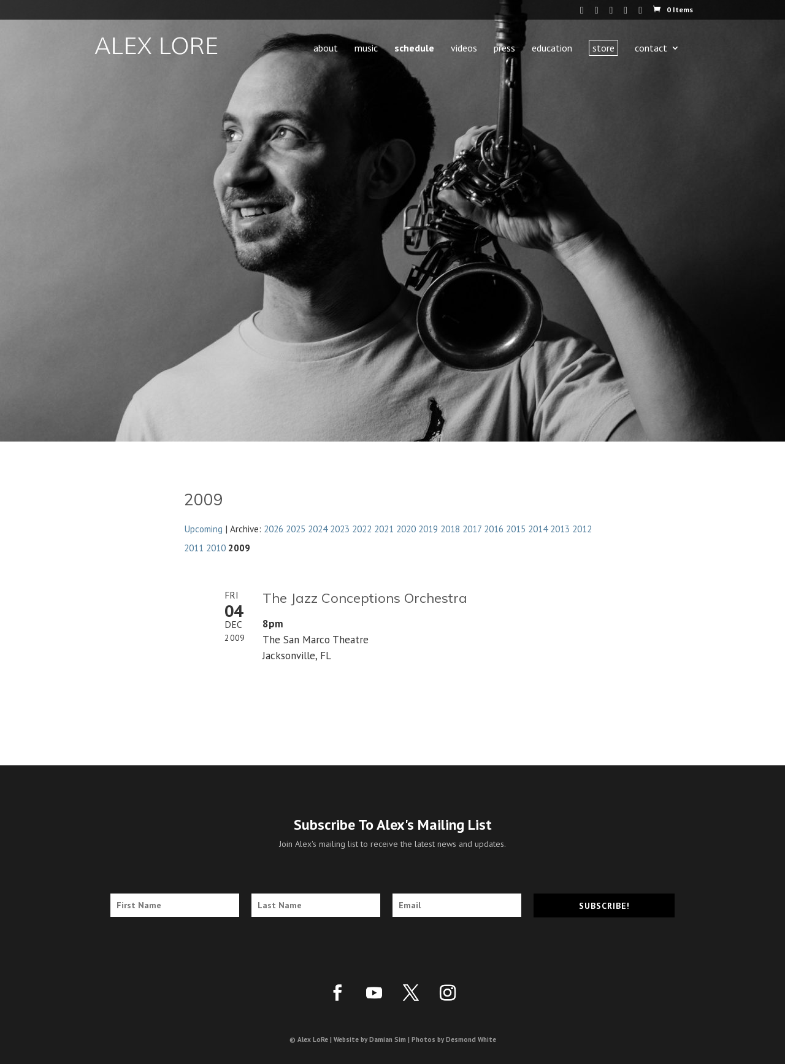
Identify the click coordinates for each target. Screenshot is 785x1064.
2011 (194, 548)
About (325, 49)
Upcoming (203, 528)
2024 (317, 528)
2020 (406, 528)
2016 (494, 528)
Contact (651, 49)
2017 (471, 528)
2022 (362, 528)
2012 (582, 528)
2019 (428, 528)
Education (552, 49)
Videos (464, 49)
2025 (295, 528)
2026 (273, 528)
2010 (216, 548)
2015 (516, 528)
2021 (384, 528)
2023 (340, 528)
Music (366, 49)
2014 (538, 528)
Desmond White (471, 1039)
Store (603, 48)
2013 (560, 528)
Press (504, 49)
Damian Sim (387, 1039)
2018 (450, 528)
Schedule (414, 49)
